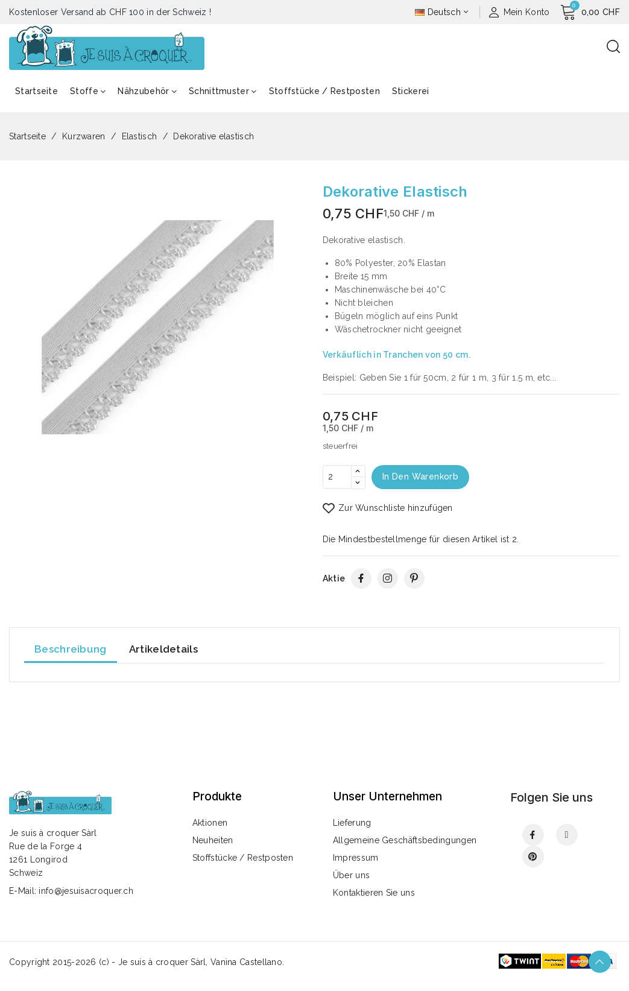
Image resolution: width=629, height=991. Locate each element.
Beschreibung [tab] (70, 650)
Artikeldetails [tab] (163, 650)
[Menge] (337, 477)
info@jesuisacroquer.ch (86, 891)
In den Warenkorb (422, 477)
